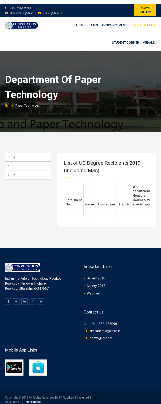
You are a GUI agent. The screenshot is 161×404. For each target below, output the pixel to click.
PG (13, 161)
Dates (93, 21)
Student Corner (125, 38)
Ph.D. (15, 170)
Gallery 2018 (96, 274)
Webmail (93, 289)
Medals (149, 38)
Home (80, 21)
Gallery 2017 (96, 281)
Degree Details (142, 21)
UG (13, 153)
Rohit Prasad (32, 397)
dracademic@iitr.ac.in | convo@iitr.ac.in (36, 8)
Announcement (114, 21)
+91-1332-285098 (20, 3)
